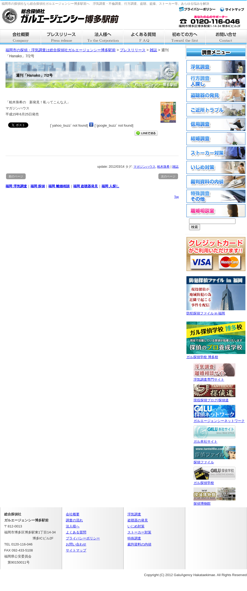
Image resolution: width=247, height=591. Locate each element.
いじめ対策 (135, 526)
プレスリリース (61, 36)
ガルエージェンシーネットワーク (219, 419)
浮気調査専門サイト (214, 377)
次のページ (168, 176)
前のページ (16, 176)
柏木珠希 (163, 166)
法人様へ (103, 36)
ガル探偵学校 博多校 (215, 355)
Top (176, 196)
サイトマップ (76, 550)
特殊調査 (134, 538)
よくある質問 (144, 36)
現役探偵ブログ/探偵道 (214, 398)
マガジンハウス (144, 166)
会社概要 (20, 36)
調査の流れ (74, 520)
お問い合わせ (76, 544)
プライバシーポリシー (83, 538)
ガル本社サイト (214, 439)
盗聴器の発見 (137, 520)
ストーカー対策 (139, 532)
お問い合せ (226, 36)
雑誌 (175, 166)
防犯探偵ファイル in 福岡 (215, 311)
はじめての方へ (185, 36)
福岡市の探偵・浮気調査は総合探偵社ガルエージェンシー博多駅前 (61, 50)
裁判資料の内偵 (139, 544)
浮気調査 (134, 514)
